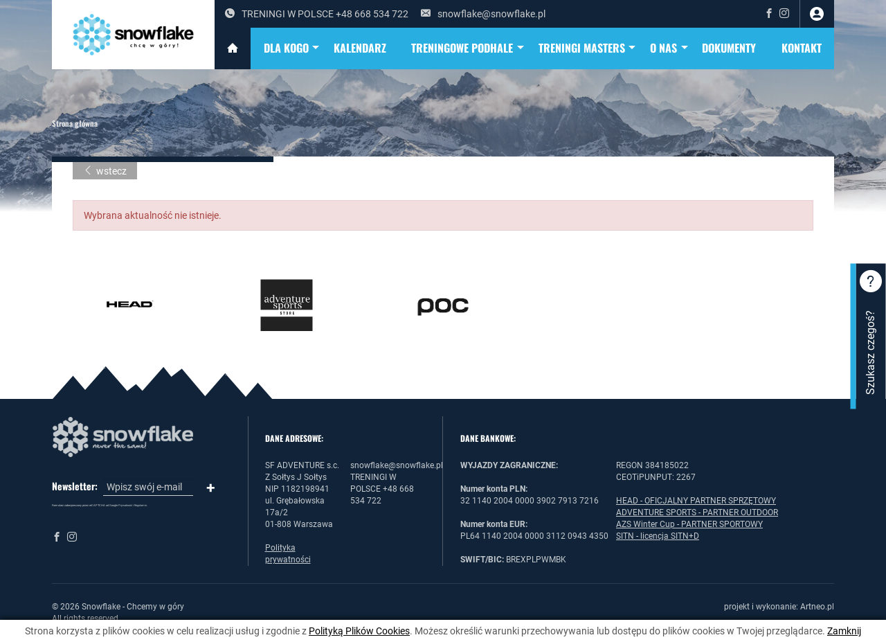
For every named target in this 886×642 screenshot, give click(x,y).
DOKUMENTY (729, 47)
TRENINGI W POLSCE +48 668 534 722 (316, 13)
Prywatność (125, 505)
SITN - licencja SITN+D (657, 536)
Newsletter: (75, 486)
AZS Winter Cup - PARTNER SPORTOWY (689, 524)
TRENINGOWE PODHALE (468, 48)
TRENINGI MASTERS (588, 48)
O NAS (669, 48)
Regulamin (140, 505)
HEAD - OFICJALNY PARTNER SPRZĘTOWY (696, 501)
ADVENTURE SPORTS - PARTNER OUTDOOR (697, 512)
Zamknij (844, 630)
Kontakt (801, 47)
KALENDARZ (360, 47)
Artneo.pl (817, 607)
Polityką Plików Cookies (359, 630)
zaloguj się (817, 14)
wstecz (105, 171)
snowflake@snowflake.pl (483, 13)
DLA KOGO (292, 48)
